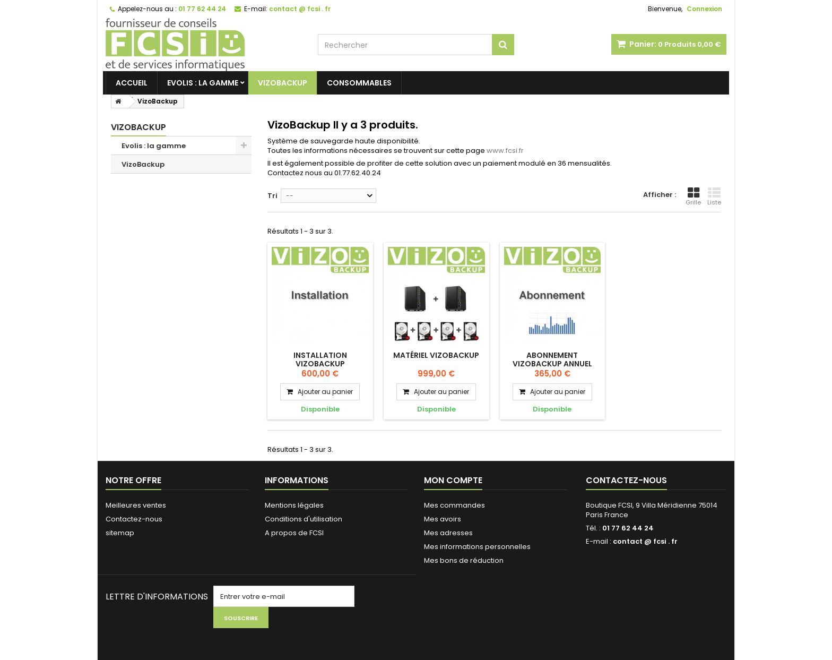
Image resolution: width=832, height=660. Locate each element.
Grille (693, 196)
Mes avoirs (442, 519)
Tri (272, 196)
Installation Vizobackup (320, 359)
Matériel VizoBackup (436, 355)
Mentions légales (294, 505)
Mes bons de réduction (464, 560)
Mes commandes (454, 505)
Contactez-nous (134, 519)
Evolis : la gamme (202, 83)
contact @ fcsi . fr (645, 541)
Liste (714, 196)
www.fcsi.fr (505, 150)
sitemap (120, 533)
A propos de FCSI (294, 533)
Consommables (359, 83)
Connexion (704, 8)
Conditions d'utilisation (303, 519)
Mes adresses (448, 533)
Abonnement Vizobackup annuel (552, 359)
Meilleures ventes (136, 505)
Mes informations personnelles (477, 547)
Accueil (132, 83)
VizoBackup (282, 83)
